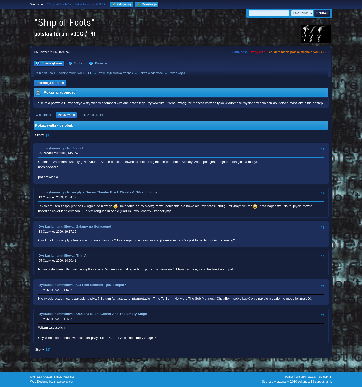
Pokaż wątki (66, 115)
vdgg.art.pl (258, 52)
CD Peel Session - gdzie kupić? (101, 285)
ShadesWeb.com (64, 381)
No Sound (75, 148)
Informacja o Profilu (50, 83)
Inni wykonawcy (51, 148)
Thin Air (82, 255)
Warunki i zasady (306, 376)
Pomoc (289, 376)
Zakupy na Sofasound (93, 226)
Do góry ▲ (325, 376)
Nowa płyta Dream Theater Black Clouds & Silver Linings (112, 192)
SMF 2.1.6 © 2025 (41, 376)
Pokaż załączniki (92, 115)
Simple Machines (64, 376)
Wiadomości (44, 115)
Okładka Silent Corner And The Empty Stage (111, 314)
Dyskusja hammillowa (56, 226)
